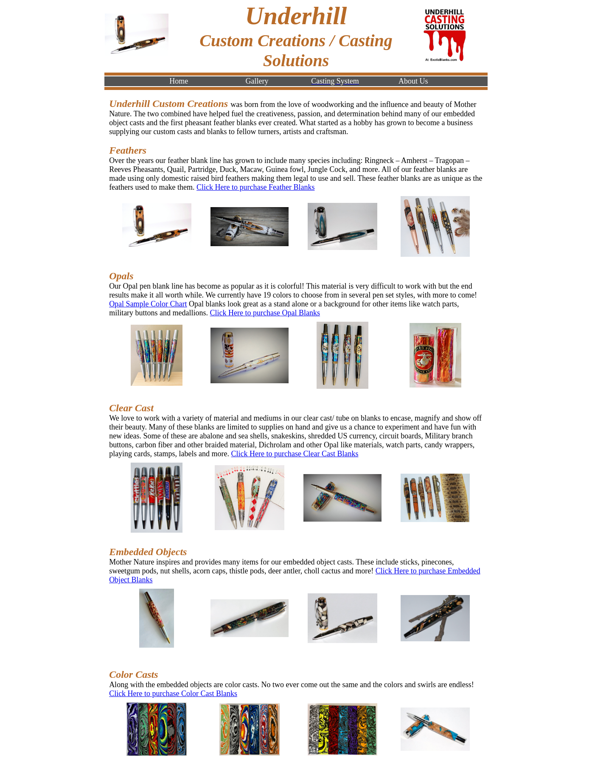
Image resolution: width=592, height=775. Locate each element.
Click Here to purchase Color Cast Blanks (173, 693)
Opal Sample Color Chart (148, 304)
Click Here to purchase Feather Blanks (255, 187)
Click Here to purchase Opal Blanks (265, 313)
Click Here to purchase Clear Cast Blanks (295, 453)
